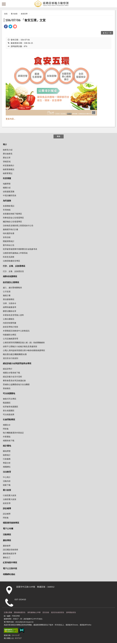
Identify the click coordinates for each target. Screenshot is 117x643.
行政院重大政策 (9, 495)
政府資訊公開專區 (11, 282)
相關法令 (7, 425)
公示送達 (7, 291)
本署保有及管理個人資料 (13, 315)
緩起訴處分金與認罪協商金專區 (17, 363)
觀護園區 (7, 402)
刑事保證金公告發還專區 (13, 217)
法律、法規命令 (9, 303)
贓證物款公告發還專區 (12, 221)
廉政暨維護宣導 (9, 553)
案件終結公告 (8, 245)
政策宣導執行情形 (10, 327)
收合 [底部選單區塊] (58, 136)
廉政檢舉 (7, 545)
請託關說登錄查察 (10, 549)
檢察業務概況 (8, 169)
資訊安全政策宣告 (57, 612)
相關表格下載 (8, 440)
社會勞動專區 (9, 419)
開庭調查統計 (8, 241)
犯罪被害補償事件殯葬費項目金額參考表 (20, 249)
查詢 (113, 4)
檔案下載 (7, 485)
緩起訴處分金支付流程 (12, 376)
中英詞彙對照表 (9, 195)
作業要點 (7, 436)
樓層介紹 (7, 187)
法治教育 (7, 472)
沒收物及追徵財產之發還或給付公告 (18, 225)
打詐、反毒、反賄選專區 (14, 266)
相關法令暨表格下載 (11, 372)
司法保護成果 (8, 414)
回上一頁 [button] (108, 33)
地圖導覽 (7, 184)
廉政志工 (7, 557)
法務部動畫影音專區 (11, 261)
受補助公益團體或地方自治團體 (16, 384)
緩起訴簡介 (7, 369)
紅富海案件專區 (10, 562)
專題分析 (7, 463)
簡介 (5, 144)
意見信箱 (45, 612)
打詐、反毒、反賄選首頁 (13, 271)
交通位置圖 (8, 612)
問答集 (6, 429)
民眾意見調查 (8, 257)
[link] (6, 27)
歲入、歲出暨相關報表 (12, 287)
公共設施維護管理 (10, 338)
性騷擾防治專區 (9, 334)
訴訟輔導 (7, 508)
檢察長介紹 (7, 150)
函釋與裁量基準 (9, 307)
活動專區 (7, 534)
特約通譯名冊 (8, 233)
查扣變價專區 (8, 299)
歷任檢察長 (7, 153)
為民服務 (7, 200)
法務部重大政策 (9, 499)
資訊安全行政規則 (10, 358)
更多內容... (10, 119)
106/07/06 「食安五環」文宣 (25, 20)
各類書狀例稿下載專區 (12, 214)
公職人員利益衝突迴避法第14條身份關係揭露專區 (24, 350)
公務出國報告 (8, 319)
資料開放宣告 (71, 612)
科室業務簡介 (8, 165)
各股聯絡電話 (8, 206)
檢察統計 (7, 455)
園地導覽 (7, 451)
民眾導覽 (7, 178)
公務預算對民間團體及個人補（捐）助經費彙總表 (24, 342)
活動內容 (7, 481)
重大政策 (14, 14)
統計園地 (7, 445)
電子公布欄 (8, 528)
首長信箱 (7, 237)
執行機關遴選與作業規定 (13, 432)
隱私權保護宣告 (19, 612)
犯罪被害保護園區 (10, 406)
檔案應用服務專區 (11, 522)
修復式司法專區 (9, 399)
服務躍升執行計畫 (10, 229)
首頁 (5, 14)
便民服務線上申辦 (34, 612)
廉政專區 (7, 540)
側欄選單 (4, 4)
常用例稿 (7, 210)
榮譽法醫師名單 (9, 311)
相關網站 (7, 467)
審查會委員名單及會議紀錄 (14, 380)
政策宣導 (24, 14)
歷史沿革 (7, 157)
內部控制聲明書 (9, 323)
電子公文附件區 (10, 568)
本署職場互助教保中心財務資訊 (16, 331)
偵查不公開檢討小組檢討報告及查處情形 (20, 346)
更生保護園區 (8, 410)
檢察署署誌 (7, 173)
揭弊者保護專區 (10, 276)
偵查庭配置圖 (8, 191)
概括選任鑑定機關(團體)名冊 (15, 354)
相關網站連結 (9, 574)
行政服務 (7, 459)
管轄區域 (7, 161)
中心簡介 (7, 477)
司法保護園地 (9, 393)
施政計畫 (7, 295)
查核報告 (7, 388)
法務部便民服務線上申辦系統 (15, 253)
